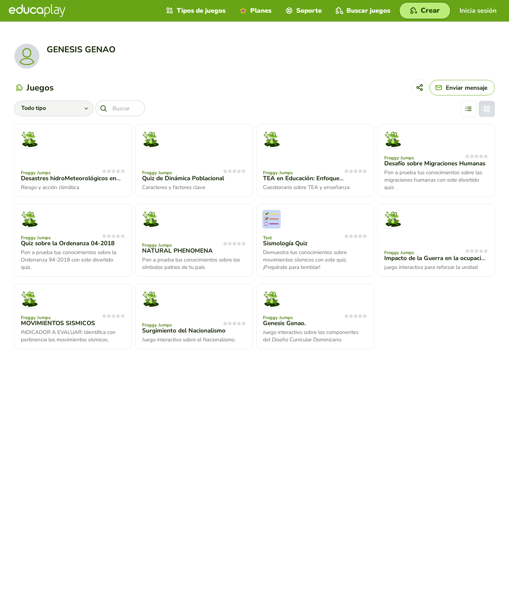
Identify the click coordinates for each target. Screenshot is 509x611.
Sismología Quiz (285, 243)
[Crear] (425, 10)
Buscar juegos (362, 10)
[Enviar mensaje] (462, 87)
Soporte (303, 10)
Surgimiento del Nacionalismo (184, 331)
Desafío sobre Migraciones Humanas (434, 163)
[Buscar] (120, 108)
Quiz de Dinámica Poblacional (183, 178)
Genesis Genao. (284, 323)
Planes (254, 10)
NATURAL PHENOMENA (177, 251)
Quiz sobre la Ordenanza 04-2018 (68, 243)
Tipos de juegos (195, 10)
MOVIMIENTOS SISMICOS (58, 323)
